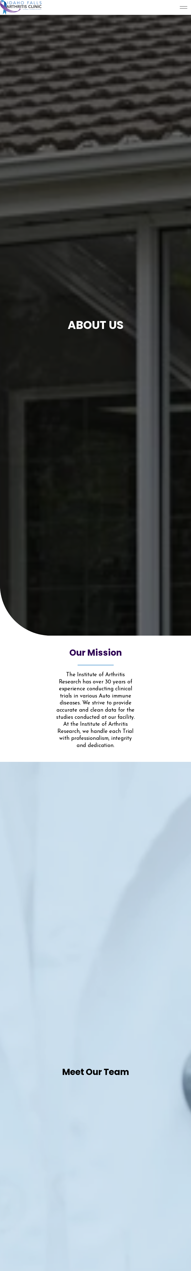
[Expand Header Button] (183, 7)
